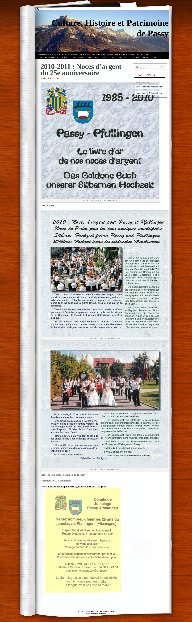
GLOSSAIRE (135, 58)
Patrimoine (78, 58)
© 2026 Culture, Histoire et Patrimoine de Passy (96, 611)
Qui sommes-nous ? (48, 58)
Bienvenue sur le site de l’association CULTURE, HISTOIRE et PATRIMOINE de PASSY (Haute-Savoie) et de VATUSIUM (93, 54)
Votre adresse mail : (143, 83)
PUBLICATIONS (108, 58)
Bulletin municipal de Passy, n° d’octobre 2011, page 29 (77, 486)
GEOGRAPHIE (93, 58)
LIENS (145, 58)
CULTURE (122, 58)
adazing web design (99, 613)
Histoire (65, 58)
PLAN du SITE (158, 58)
